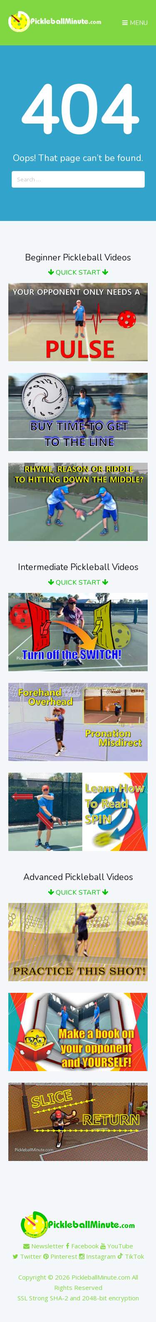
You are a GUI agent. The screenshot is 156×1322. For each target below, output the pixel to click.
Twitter (27, 1256)
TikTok (130, 1256)
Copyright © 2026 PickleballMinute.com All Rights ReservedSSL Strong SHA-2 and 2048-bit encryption (78, 1287)
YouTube (116, 1246)
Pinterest (60, 1256)
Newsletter (43, 1246)
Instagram (97, 1256)
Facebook (82, 1246)
